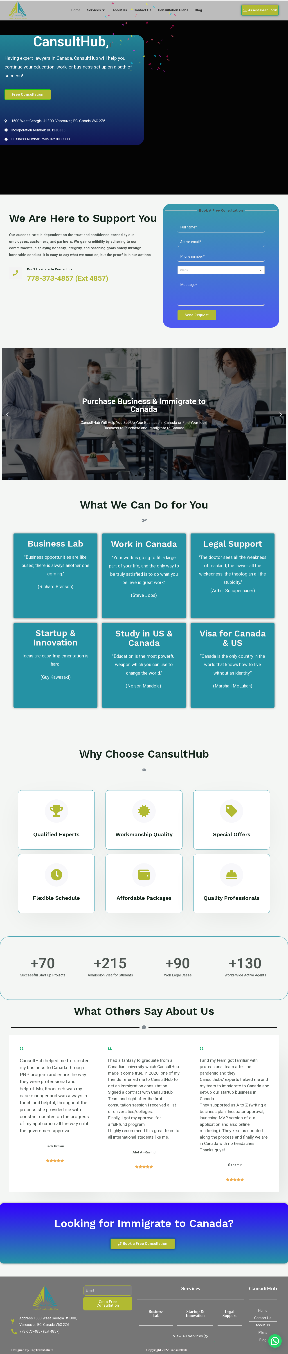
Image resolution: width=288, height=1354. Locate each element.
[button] (260, 10)
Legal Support (230, 1313)
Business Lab (155, 1313)
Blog (198, 10)
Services (96, 10)
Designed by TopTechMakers (32, 1350)
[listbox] (221, 270)
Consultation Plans (173, 10)
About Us (119, 10)
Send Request (197, 315)
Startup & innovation (195, 1313)
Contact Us (142, 10)
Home (75, 10)
